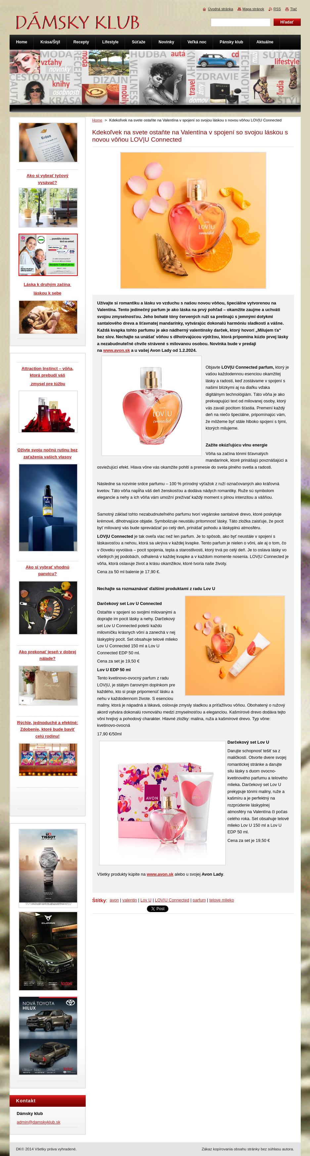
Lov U (145, 900)
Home (97, 120)
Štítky (99, 900)
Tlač (293, 9)
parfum (199, 900)
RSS (277, 9)
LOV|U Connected (172, 900)
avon (114, 900)
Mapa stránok (253, 9)
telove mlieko (221, 900)
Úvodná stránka (220, 9)
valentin (129, 900)
